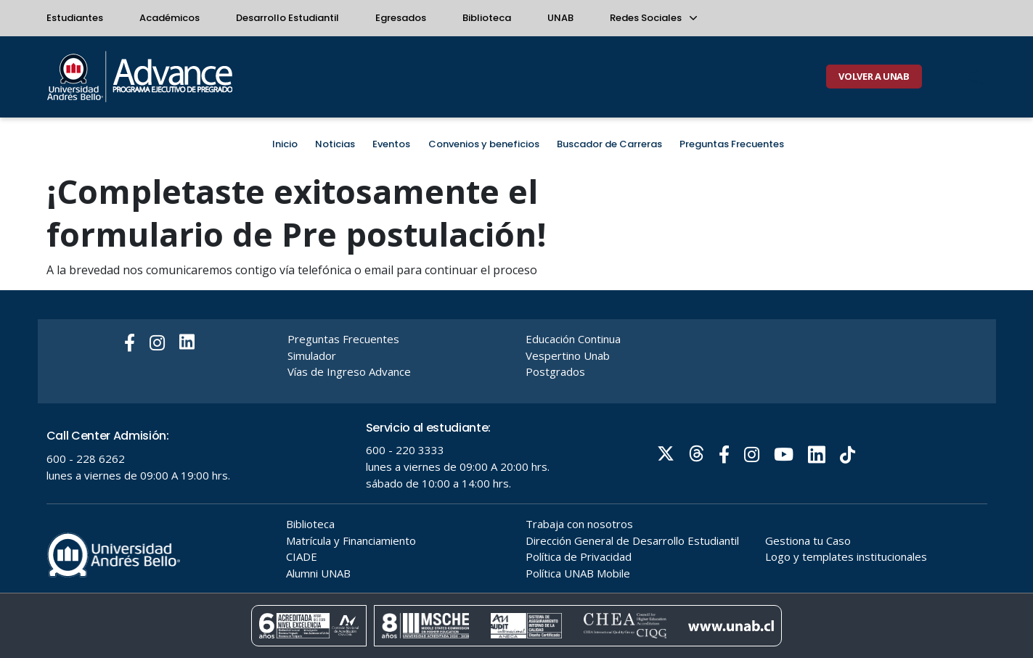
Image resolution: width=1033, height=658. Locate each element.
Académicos (169, 18)
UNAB (560, 18)
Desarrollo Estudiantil (287, 18)
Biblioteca (486, 18)
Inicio (285, 144)
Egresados (400, 18)
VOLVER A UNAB (873, 76)
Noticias (335, 144)
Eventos (391, 144)
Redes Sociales (652, 18)
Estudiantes (74, 18)
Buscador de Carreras (609, 144)
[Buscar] (975, 77)
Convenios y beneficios (483, 144)
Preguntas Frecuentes (731, 144)
